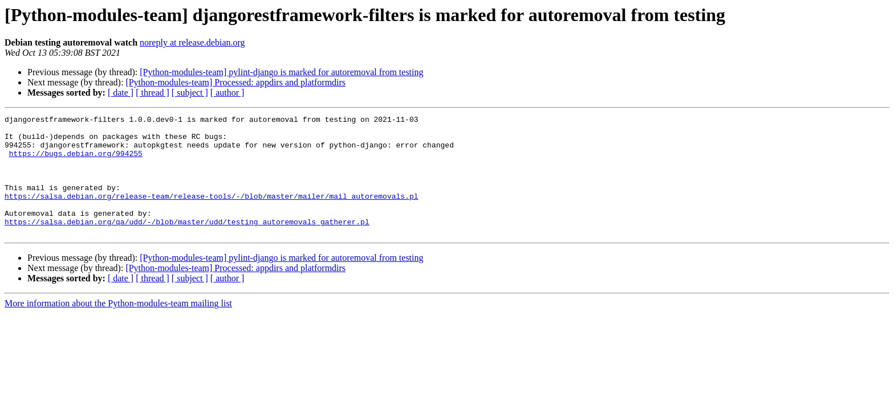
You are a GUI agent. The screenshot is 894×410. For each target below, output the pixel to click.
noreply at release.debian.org (192, 42)
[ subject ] (190, 92)
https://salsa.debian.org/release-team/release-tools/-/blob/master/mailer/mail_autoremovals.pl (211, 213)
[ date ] (120, 92)
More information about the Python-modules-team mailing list (118, 327)
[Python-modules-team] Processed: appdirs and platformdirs (235, 82)
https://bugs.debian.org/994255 (76, 162)
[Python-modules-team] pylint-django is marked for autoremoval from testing (281, 72)
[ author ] (227, 92)
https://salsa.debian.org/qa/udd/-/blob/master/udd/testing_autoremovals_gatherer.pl (187, 244)
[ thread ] (152, 92)
